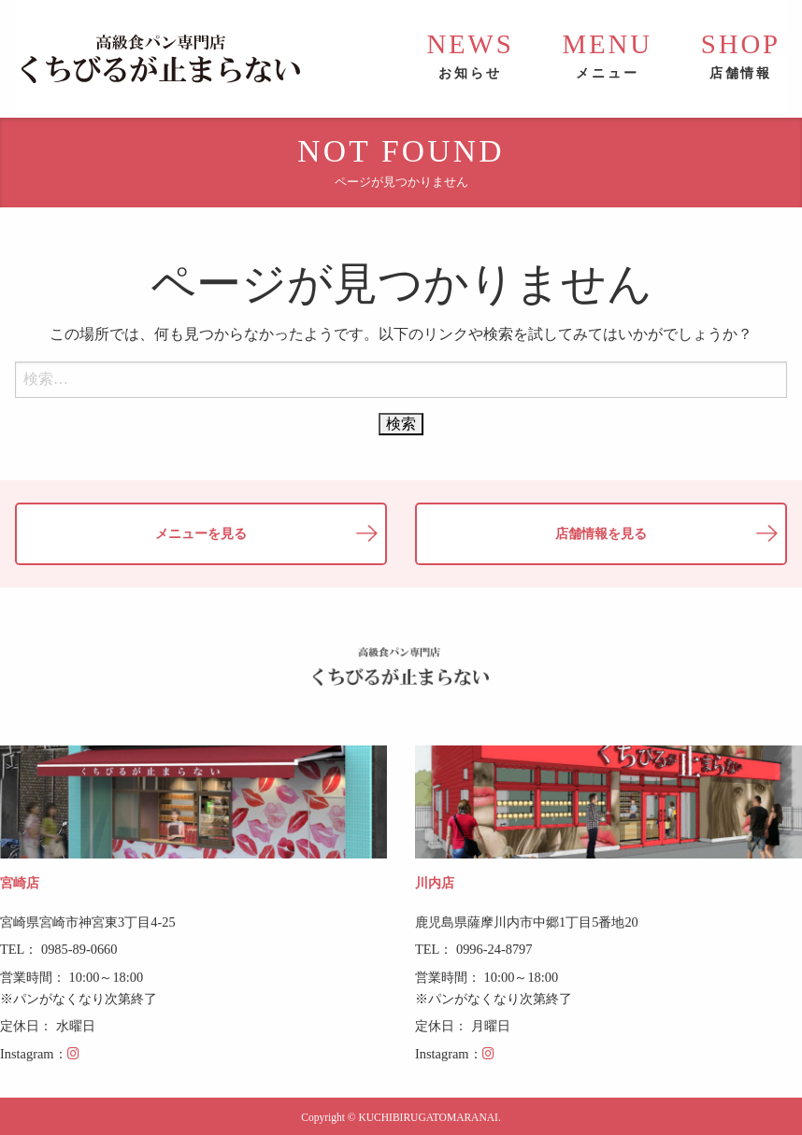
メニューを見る (201, 533)
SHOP (741, 55)
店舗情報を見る (601, 533)
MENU (607, 55)
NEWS (469, 55)
